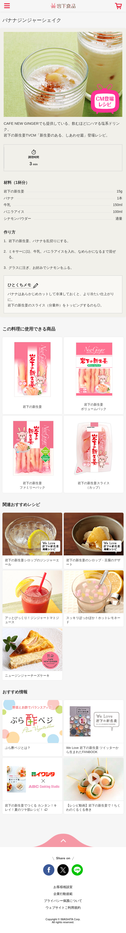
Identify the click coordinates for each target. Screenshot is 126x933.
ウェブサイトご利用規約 (63, 907)
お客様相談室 (63, 887)
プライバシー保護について (63, 901)
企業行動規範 (63, 894)
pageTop (63, 840)
